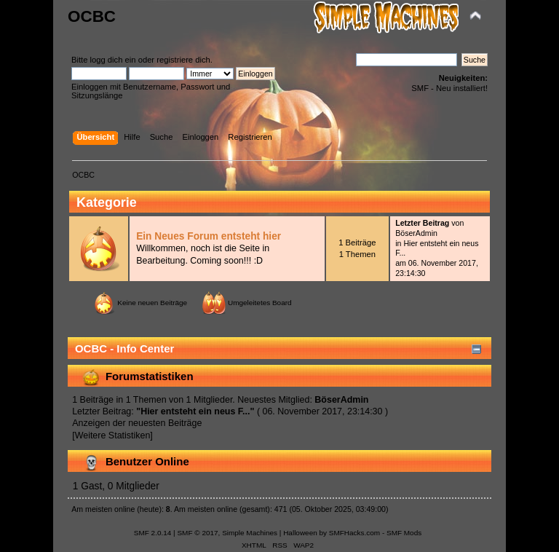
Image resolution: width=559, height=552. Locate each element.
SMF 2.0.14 (153, 533)
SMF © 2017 (197, 533)
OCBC (92, 16)
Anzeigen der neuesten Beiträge (137, 423)
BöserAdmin (416, 233)
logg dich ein (113, 59)
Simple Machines (249, 533)
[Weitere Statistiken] (112, 435)
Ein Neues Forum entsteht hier (208, 236)
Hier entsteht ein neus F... (195, 411)
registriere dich (183, 59)
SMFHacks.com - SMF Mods (375, 533)
